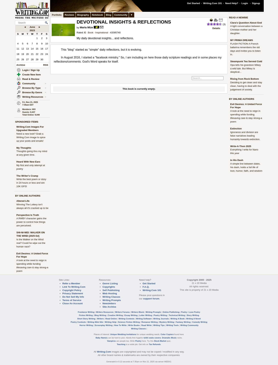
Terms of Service (71, 300)
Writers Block (137, 312)
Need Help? (231, 3)
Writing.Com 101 (212, 3)
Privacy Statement (72, 293)
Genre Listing (110, 283)
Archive (20, 65)
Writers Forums (122, 312)
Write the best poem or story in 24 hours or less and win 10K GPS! (31, 183)
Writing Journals (161, 319)
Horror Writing (86, 325)
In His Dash (236, 160)
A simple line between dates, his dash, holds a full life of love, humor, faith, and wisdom (246, 167)
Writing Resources (34, 97)
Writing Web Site (95, 322)
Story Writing (193, 315)
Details (216, 28)
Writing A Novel (193, 319)
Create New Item (31, 74)
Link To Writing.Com (73, 287)
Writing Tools (172, 325)
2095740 (116, 32)
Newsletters (109, 303)
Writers (100, 319)
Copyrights (108, 287)
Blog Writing (100, 315)
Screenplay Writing (103, 325)
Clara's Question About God (246, 22)
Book (90, 32)
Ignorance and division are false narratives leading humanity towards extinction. (245, 136)
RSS (45, 65)
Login (244, 3)
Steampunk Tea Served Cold (246, 61)
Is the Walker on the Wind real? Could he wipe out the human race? (30, 243)
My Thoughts (23, 147)
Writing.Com (104, 351)
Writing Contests (126, 319)
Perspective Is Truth (27, 215)
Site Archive (109, 306)
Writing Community (189, 325)
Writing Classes (111, 296)
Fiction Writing (86, 315)
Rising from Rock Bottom (244, 79)
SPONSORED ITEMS (26, 121)
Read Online (111, 319)
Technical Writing (177, 315)
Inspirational (101, 32)
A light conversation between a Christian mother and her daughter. (246, 30)
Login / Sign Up (31, 70)
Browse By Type (34, 88)
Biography (83, 15)
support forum (151, 298)
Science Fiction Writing (129, 322)
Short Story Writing (86, 319)
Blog (108, 15)
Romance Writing (149, 322)
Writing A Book (178, 319)
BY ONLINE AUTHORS (27, 195)
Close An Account (72, 303)
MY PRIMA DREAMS (241, 40)
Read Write (146, 325)
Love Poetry (194, 312)
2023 (32, 30)
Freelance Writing (86, 312)
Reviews (69, 15)
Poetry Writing (160, 315)
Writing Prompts (111, 300)
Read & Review (30, 79)
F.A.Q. (146, 287)
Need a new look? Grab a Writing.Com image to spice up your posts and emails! (30, 137)
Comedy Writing (199, 322)
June (32, 27)
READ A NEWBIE (238, 17)
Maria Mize (86, 27)
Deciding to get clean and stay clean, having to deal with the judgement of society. (246, 86)
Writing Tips (159, 325)
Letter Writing (145, 315)
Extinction (236, 128)
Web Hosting (109, 293)
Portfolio (57, 15)
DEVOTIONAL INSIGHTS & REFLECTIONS (124, 22)
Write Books (134, 325)
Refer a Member (71, 283)
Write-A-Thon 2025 (240, 146)
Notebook (97, 15)
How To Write (120, 325)
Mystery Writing (166, 322)
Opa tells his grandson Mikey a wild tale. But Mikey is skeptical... (245, 68)
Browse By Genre (34, 92)
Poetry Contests (78, 322)
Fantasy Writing (183, 322)
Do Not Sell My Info (73, 296)
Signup (256, 3)
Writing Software (144, 319)
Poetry (184, 312)
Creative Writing (115, 315)
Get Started (193, 3)
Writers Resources (105, 312)
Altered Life (22, 201)
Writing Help (110, 322)
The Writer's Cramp (27, 175)
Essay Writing (131, 315)
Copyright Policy (71, 290)
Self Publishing (111, 290)
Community (34, 83)
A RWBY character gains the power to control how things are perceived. (31, 222)
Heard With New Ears (28, 161)
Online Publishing (171, 312)
